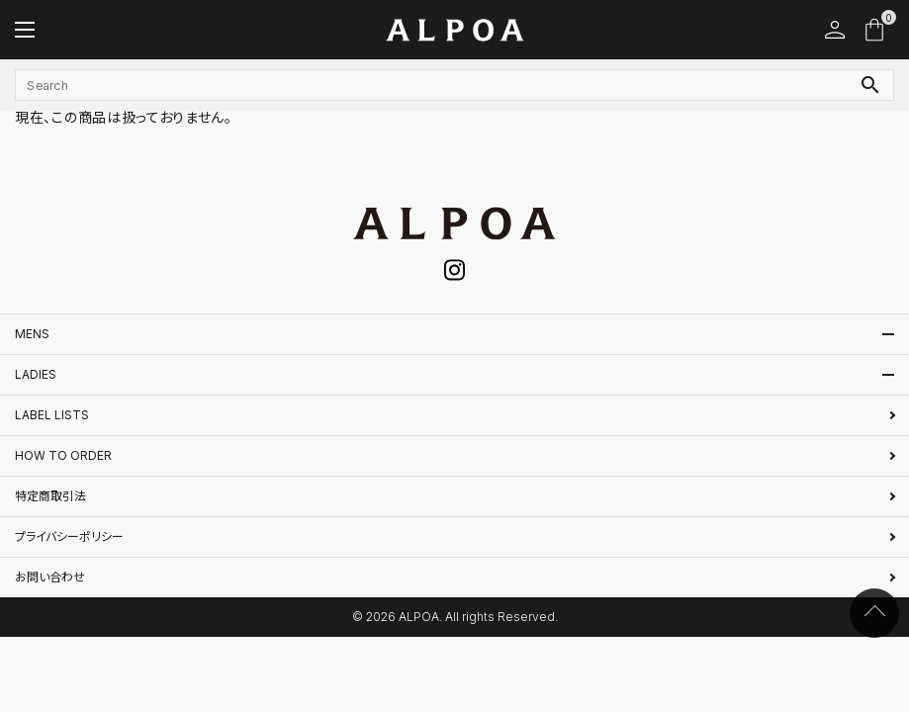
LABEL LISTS (52, 414)
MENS (32, 333)
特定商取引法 (50, 496)
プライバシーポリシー (69, 536)
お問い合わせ (50, 577)
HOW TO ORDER (63, 455)
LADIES (35, 374)
